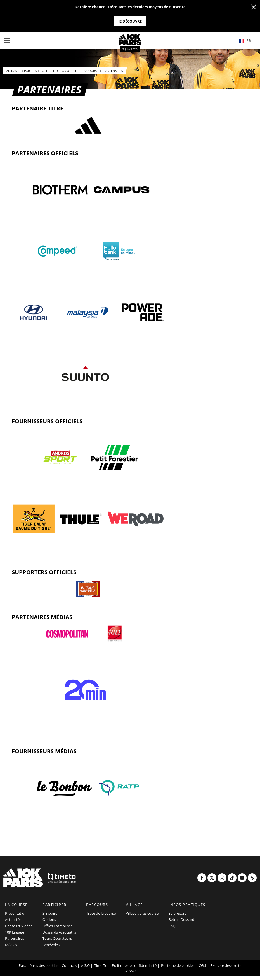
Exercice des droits (226, 965)
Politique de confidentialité (134, 965)
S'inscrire (49, 913)
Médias (11, 944)
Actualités (13, 919)
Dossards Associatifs (59, 932)
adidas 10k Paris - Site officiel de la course (42, 71)
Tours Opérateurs (57, 938)
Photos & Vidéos (18, 925)
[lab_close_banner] (253, 7)
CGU (202, 965)
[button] (247, 41)
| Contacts (68, 965)
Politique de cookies (177, 965)
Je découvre (130, 21)
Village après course (142, 913)
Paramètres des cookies (38, 965)
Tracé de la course (101, 913)
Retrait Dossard (181, 919)
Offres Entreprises (57, 925)
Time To (100, 965)
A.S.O (85, 965)
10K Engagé (14, 932)
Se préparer (178, 913)
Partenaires (113, 71)
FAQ (172, 925)
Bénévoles (51, 944)
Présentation (16, 913)
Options (49, 919)
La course (90, 71)
